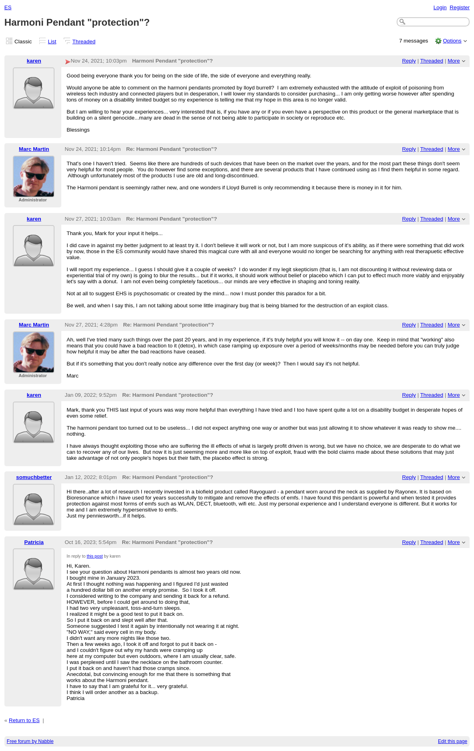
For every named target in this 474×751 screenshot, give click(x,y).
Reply (409, 61)
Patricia (34, 542)
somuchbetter (34, 477)
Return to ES (24, 720)
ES (8, 7)
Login (440, 7)
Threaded (84, 42)
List (52, 42)
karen (34, 61)
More (454, 61)
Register (460, 7)
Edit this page (452, 741)
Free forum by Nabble (30, 741)
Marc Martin (34, 149)
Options (452, 41)
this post (95, 556)
